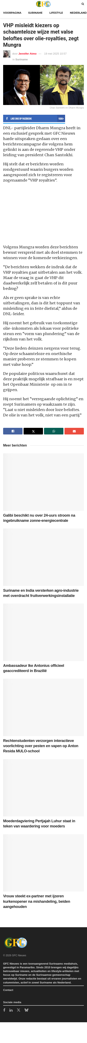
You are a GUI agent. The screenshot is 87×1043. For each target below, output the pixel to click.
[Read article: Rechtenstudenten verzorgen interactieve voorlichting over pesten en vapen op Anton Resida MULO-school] (43, 707)
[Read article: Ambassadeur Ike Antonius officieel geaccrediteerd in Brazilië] (43, 632)
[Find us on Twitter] (18, 1010)
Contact (8, 990)
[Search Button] (83, 4)
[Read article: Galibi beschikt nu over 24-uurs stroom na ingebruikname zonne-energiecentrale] (43, 482)
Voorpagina (12, 12)
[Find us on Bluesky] (26, 1010)
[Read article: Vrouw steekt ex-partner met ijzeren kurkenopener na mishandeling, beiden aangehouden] (43, 863)
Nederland (78, 12)
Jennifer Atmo (27, 53)
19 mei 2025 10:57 (55, 53)
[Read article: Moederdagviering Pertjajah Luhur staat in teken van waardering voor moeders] (43, 788)
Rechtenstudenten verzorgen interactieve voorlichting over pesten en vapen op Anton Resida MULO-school (40, 746)
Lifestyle (56, 12)
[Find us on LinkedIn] (11, 1010)
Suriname (35, 12)
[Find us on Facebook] (4, 1010)
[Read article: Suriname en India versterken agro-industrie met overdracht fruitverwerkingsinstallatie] (43, 557)
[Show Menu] (4, 4)
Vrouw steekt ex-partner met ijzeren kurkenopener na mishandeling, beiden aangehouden (36, 901)
